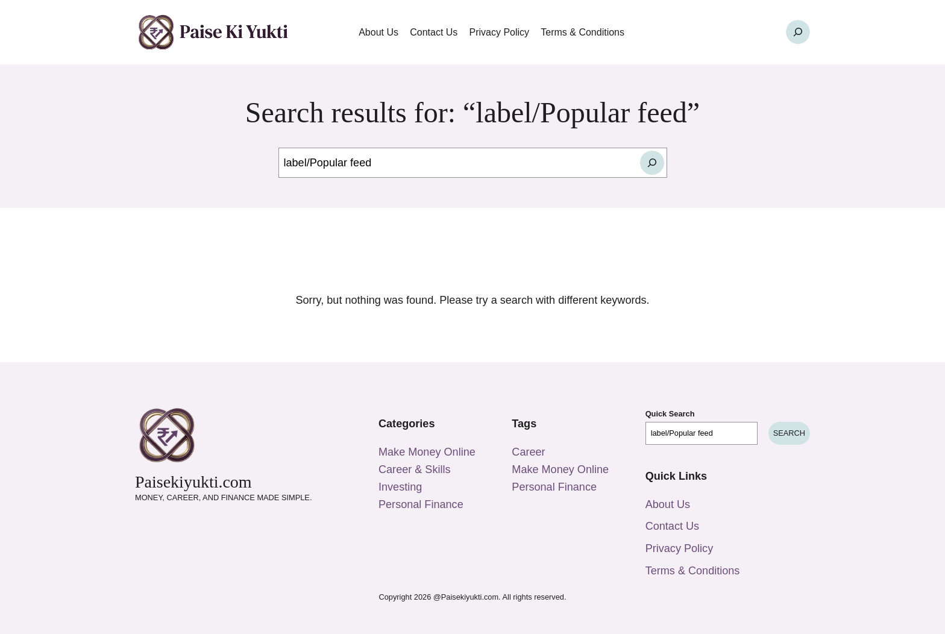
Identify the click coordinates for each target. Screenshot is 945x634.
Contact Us (672, 526)
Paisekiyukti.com (193, 481)
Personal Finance (420, 504)
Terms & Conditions (692, 571)
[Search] (652, 163)
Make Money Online (427, 452)
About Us (667, 504)
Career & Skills (414, 469)
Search (789, 433)
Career (528, 452)
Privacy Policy (679, 548)
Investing (400, 487)
